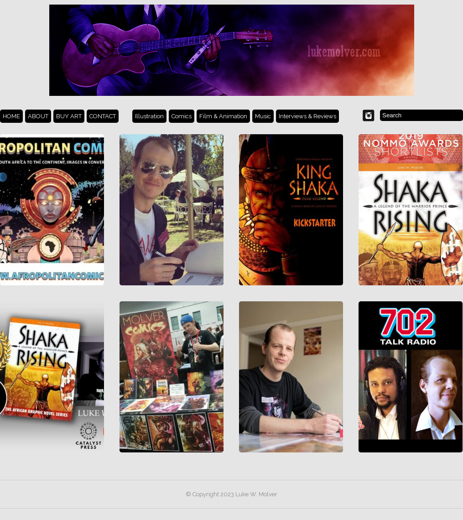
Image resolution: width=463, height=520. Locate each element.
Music (263, 116)
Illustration (149, 116)
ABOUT (38, 116)
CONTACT (102, 116)
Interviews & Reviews (307, 116)
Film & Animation (223, 116)
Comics (182, 116)
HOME (11, 116)
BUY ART (69, 116)
